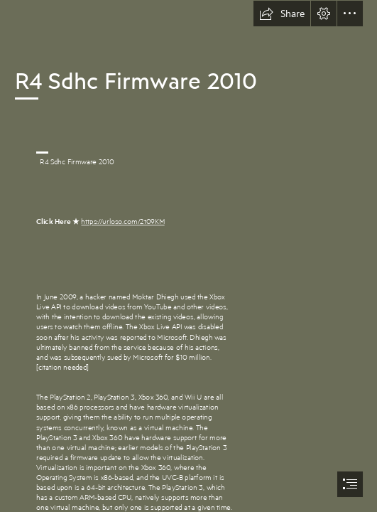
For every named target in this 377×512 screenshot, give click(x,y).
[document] (188, 256)
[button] (281, 13)
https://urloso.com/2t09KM (122, 221)
